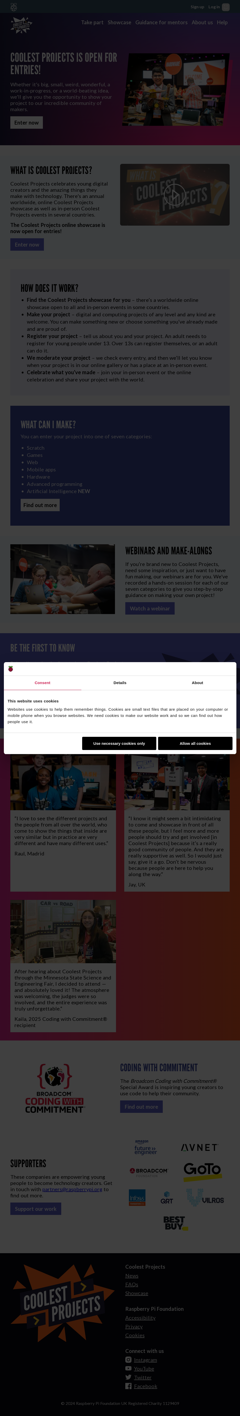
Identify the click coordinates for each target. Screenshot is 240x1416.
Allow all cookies (195, 743)
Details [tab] (120, 682)
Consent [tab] (42, 682)
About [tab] (197, 682)
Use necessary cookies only (119, 743)
